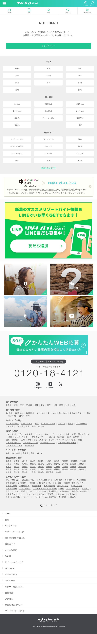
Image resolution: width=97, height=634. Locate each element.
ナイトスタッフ (40, 440)
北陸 (17, 76)
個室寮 (32, 483)
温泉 (8, 453)
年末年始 (80, 118)
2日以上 (17, 104)
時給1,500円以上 (29, 480)
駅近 (23, 491)
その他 (80, 161)
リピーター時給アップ (27, 494)
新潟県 (65, 464)
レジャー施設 (17, 153)
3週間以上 (80, 104)
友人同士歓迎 (49, 486)
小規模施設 (64, 491)
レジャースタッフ (56, 440)
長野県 (81, 464)
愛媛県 (65, 469)
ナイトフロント (56, 434)
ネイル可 (38, 497)
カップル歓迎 (62, 486)
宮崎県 (41, 472)
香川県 (57, 469)
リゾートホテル (17, 139)
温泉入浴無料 (11, 488)
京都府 (49, 467)
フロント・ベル (41, 434)
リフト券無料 (24, 488)
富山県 (41, 464)
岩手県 (25, 461)
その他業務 (29, 445)
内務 (80, 440)
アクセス (9, 599)
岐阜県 (8, 467)
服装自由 (61, 494)
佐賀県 (8, 472)
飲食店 (80, 146)
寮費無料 (58, 480)
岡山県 (25, 469)
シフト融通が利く (13, 497)
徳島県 (49, 469)
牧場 (48, 161)
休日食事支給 (50, 497)
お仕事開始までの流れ (15, 538)
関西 (17, 83)
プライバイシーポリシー (16, 611)
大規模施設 (53, 491)
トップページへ (48, 46)
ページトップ (51, 505)
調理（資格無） (12, 440)
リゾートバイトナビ (14, 562)
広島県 (33, 469)
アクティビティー (39, 437)
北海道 (17, 69)
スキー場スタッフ (13, 443)
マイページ (10, 580)
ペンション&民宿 (17, 146)
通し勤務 (62, 497)
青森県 (16, 461)
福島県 (57, 461)
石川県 (49, 464)
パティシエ (71, 440)
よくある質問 (11, 550)
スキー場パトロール (14, 445)
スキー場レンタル (47, 443)
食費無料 (68, 480)
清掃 (10, 437)
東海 (80, 76)
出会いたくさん (12, 491)
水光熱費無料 (80, 480)
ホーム (8, 513)
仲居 (67, 434)
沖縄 (80, 90)
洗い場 (52, 437)
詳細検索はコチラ (48, 168)
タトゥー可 (27, 497)
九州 (17, 90)
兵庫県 (65, 467)
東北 (48, 69)
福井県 (57, 464)
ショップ (48, 146)
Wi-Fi (62, 488)
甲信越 (48, 76)
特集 (7, 519)
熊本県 (25, 472)
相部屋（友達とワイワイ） (75, 483)
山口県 (41, 469)
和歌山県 (82, 467)
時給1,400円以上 (13, 480)
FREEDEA (9, 568)
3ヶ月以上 (80, 111)
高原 (32, 453)
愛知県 (25, 467)
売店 (74, 434)
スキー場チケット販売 (67, 443)
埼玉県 (8, 464)
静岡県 (16, 467)
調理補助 (61, 437)
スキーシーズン (48, 118)
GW (80, 125)
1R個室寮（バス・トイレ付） (49, 483)
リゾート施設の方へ (14, 586)
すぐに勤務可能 (72, 488)
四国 (80, 83)
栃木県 (25, 464)
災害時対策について (14, 605)
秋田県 (41, 461)
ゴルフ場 (80, 153)
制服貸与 (71, 494)
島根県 (16, 469)
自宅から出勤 (11, 486)
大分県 (33, 472)
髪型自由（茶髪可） (47, 494)
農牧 (29, 440)
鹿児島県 (49, 472)
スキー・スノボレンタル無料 (45, 488)
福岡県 (81, 469)
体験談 (8, 556)
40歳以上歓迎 (76, 486)
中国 (48, 83)
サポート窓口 (11, 574)
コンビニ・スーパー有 (37, 491)
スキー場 (48, 153)
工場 (23, 440)
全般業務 (28, 434)
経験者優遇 (36, 486)
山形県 (49, 461)
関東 (80, 69)
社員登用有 (10, 494)
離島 (18, 453)
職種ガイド (10, 544)
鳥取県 (8, 469)
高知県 (73, 469)
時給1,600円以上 (45, 480)
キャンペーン (11, 526)
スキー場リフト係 (30, 443)
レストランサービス (14, 434)
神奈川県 (74, 461)
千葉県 (83, 461)
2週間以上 (48, 104)
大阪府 (57, 467)
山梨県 (73, 464)
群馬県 (33, 464)
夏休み (17, 118)
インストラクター (22, 437)
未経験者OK (24, 486)
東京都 (65, 461)
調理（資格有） (73, 437)
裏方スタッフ (83, 434)
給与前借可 (22, 483)
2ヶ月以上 (48, 111)
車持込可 (85, 488)
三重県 (33, 467)
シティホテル (48, 139)
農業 (17, 161)
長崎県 (16, 472)
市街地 (25, 453)
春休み (17, 125)
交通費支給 (10, 483)
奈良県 (73, 467)
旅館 (80, 139)
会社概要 (9, 593)
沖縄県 (59, 472)
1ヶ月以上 (17, 111)
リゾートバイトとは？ (15, 532)
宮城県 (33, 461)
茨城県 (16, 464)
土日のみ (72, 497)
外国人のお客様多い (80, 491)
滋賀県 (41, 467)
